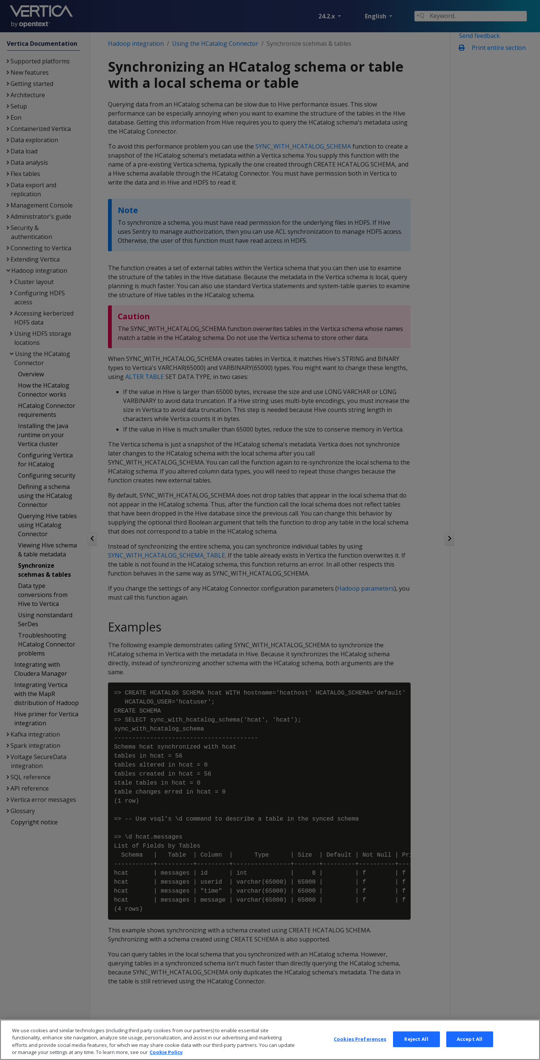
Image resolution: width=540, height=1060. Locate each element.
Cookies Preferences (360, 1049)
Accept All (469, 1049)
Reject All (416, 1049)
